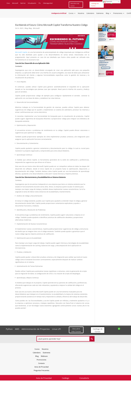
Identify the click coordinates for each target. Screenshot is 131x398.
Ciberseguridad (48, 3)
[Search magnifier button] (91, 338)
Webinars (44, 356)
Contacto (41, 363)
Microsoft (15, 3)
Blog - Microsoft (34, 28)
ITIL (39, 3)
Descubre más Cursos (76, 330)
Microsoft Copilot (21, 52)
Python (9, 329)
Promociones (117, 13)
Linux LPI (56, 329)
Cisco (8, 3)
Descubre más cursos (74, 5)
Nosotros (81, 13)
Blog (107, 13)
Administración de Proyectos (36, 329)
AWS (17, 329)
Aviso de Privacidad (41, 367)
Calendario (90, 13)
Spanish (107, 1)
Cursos (71, 13)
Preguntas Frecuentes (41, 370)
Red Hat (22, 3)
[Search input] (63, 338)
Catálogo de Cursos (95, 5)
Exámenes (100, 13)
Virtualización (32, 3)
